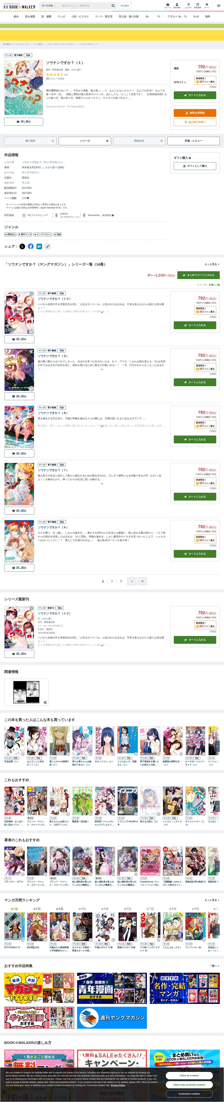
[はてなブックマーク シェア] (39, 253)
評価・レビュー (193, 147)
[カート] (206, 5)
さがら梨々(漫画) (54, 173)
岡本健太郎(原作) (31, 173)
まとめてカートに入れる (198, 281)
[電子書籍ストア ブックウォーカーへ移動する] (16, 50)
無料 (207, 16)
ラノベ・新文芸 (103, 16)
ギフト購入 (182, 164)
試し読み (24, 127)
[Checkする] (40, 119)
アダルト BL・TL (177, 16)
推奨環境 (108, 221)
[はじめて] (188, 5)
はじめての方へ (195, 128)
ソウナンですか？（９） (53, 362)
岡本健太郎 (57, 76)
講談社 (25, 184)
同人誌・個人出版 (129, 16)
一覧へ (215, 972)
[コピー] (48, 253)
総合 (16, 16)
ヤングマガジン (30, 178)
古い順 (201, 291)
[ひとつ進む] (131, 588)
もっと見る (212, 270)
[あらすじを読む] (102, 314)
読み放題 (30, 16)
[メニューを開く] (219, 6)
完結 (57, 241)
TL (158, 16)
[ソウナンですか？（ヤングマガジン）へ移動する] (61, 50)
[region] (112, 1084)
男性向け (10, 241)
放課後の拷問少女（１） (171, 769)
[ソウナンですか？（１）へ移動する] (89, 50)
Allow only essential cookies (189, 1084)
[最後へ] (142, 588)
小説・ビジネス (80, 16)
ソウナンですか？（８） (53, 419)
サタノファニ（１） (104, 768)
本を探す (125, 5)
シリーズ (94, 147)
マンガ (61, 16)
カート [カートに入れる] (195, 331)
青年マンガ (25, 241)
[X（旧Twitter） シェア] (22, 253)
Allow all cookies (189, 1075)
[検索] (113, 5)
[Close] (218, 1084)
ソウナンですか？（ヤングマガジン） (43, 168)
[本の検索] (50, 5)
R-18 (196, 16)
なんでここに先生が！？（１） (35, 769)
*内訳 (213, 93)
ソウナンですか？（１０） (55, 305)
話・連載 (46, 16)
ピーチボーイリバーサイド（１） (194, 769)
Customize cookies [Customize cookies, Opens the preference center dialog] (189, 1093)
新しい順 (214, 291)
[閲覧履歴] (197, 5)
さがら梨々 (76, 76)
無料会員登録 (195, 119)
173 (25, 204)
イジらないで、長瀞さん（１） (126, 769)
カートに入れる (195, 101)
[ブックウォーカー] (19, 5)
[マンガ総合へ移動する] (38, 50)
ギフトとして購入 (195, 172)
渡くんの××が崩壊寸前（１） (59, 769)
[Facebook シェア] (31, 253)
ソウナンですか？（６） (53, 533)
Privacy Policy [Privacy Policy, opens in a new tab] (118, 1085)
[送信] (113, 5)
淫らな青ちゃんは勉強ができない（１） (81, 769)
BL (147, 16)
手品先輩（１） (11, 768)
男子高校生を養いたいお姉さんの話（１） (149, 770)
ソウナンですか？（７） (53, 476)
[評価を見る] (57, 83)
